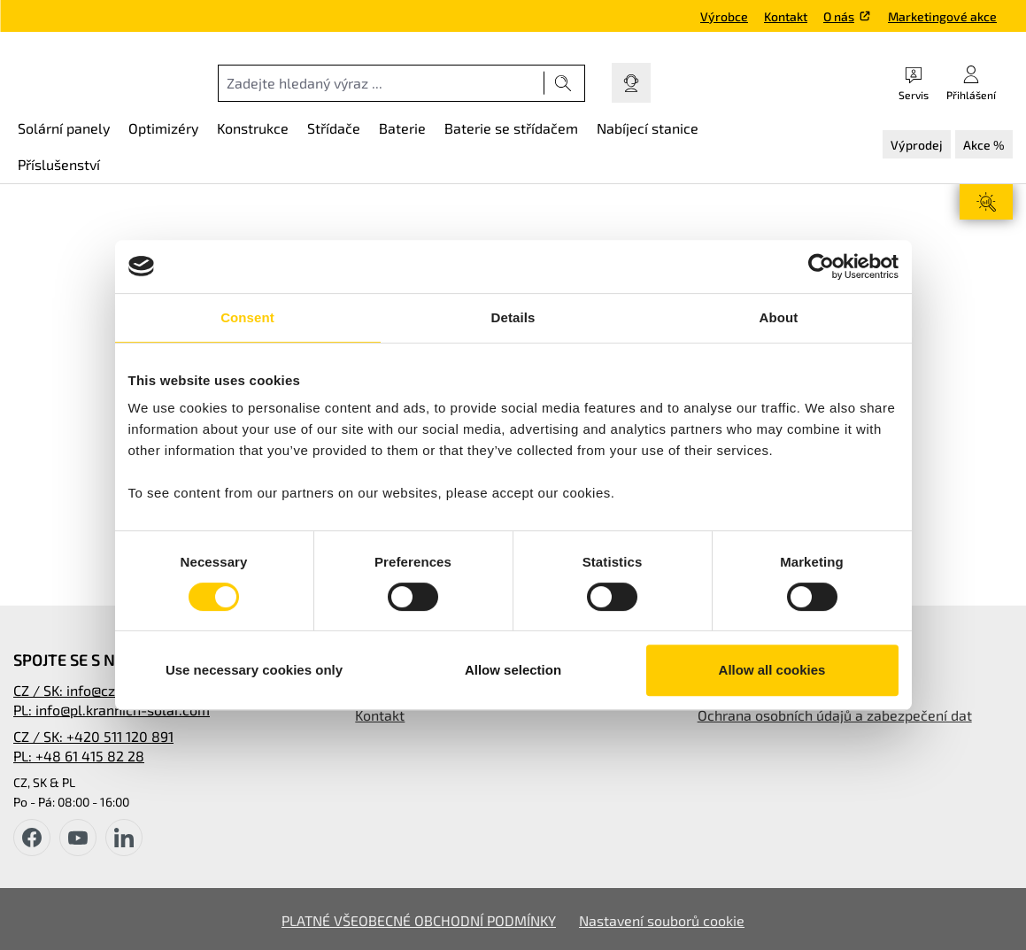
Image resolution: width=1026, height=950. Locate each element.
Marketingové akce (942, 16)
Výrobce (724, 16)
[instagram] (124, 837)
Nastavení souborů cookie (661, 920)
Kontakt (785, 16)
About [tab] (779, 317)
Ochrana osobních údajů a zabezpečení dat (835, 715)
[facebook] (32, 837)
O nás (838, 16)
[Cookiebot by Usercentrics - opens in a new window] (821, 266)
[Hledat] (563, 83)
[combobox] (381, 83)
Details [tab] (513, 317)
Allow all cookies (772, 669)
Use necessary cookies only (254, 669)
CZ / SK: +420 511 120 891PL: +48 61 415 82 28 (93, 746)
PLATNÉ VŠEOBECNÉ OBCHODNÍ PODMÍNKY (419, 920)
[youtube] (78, 837)
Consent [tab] (247, 317)
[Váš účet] (971, 83)
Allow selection (513, 669)
